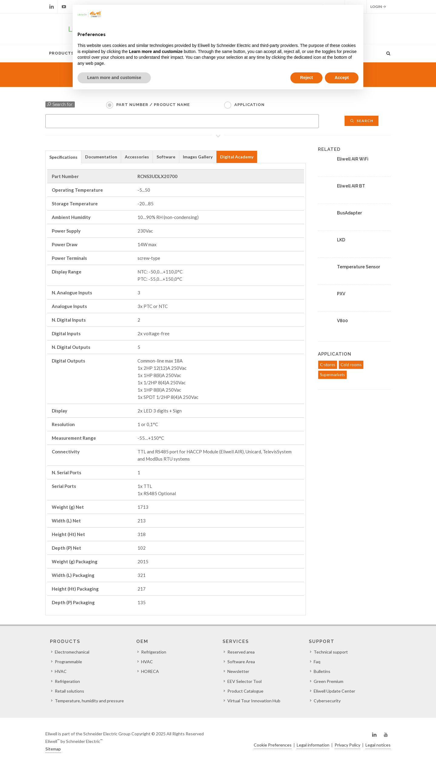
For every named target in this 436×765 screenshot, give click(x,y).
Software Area (241, 661)
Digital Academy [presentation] (236, 156)
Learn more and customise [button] (114, 77)
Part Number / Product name (153, 104)
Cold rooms (351, 364)
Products (61, 53)
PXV (341, 293)
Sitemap (53, 748)
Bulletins (322, 671)
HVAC (61, 671)
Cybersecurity (327, 700)
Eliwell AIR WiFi (352, 159)
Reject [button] (306, 77)
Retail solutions (69, 691)
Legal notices (378, 744)
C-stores (327, 364)
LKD (341, 239)
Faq (317, 661)
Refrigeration (67, 681)
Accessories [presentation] (137, 156)
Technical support (331, 651)
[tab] (63, 157)
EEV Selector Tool (244, 681)
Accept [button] (342, 77)
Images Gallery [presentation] (198, 156)
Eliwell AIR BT (351, 186)
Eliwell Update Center (334, 691)
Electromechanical (72, 651)
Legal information (313, 744)
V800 (342, 320)
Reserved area (241, 651)
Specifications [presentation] (63, 157)
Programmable (68, 661)
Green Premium (328, 681)
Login (378, 6)
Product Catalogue (245, 691)
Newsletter (238, 671)
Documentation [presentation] (101, 156)
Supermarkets (332, 374)
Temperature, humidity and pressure (89, 700)
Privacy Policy (347, 744)
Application (249, 104)
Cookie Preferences (273, 744)
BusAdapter (349, 212)
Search (361, 120)
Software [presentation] (166, 156)
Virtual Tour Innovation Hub (253, 700)
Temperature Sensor (358, 266)
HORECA (150, 671)
